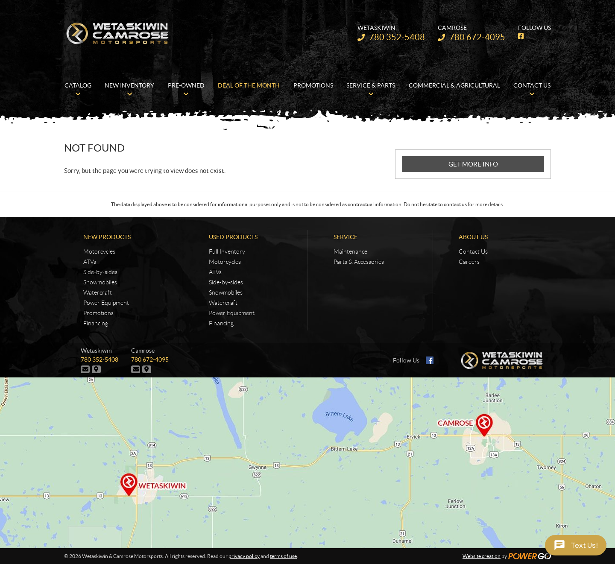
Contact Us (473, 251)
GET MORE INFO (473, 164)
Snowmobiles (100, 282)
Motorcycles (99, 251)
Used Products (233, 237)
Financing (95, 323)
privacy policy (244, 556)
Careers (469, 261)
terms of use (283, 556)
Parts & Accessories (359, 261)
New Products (107, 237)
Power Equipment (106, 302)
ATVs (89, 261)
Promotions (98, 313)
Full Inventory (227, 251)
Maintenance (350, 251)
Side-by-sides (100, 272)
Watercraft (97, 292)
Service (345, 237)
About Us (473, 237)
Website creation (482, 556)
